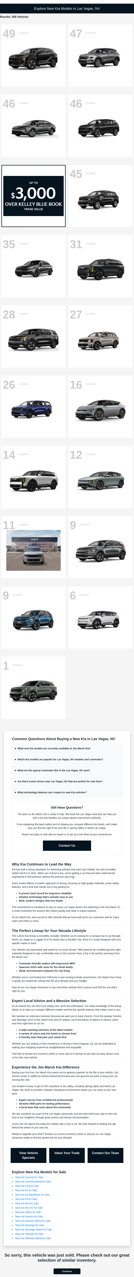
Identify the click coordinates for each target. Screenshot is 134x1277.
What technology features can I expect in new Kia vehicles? (52, 792)
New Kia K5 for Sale (26, 1199)
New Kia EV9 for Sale (27, 1186)
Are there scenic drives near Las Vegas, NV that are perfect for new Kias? (60, 781)
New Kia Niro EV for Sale (28, 1207)
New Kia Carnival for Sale (29, 1177)
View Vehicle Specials (28, 1155)
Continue (67, 1271)
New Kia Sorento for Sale (29, 1216)
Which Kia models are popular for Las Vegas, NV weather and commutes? (60, 759)
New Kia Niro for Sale (27, 1203)
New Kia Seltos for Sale (28, 1212)
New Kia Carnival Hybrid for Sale (33, 1181)
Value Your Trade (67, 1153)
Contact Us (67, 845)
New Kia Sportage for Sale (29, 1225)
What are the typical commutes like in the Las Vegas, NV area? (53, 770)
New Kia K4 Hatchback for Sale (32, 1194)
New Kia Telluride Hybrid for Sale (33, 1238)
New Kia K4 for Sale (26, 1190)
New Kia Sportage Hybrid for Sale (33, 1229)
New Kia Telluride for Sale (29, 1234)
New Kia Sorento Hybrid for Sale (32, 1220)
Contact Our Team (105, 1153)
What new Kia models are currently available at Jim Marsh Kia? (54, 748)
